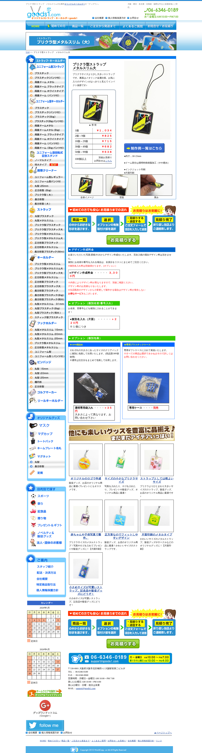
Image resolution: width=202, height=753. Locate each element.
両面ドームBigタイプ (46, 130)
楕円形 (46, 382)
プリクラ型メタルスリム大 (46, 238)
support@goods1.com (85, 688)
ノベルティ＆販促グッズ (46, 533)
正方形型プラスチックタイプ (46, 243)
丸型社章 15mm (46, 369)
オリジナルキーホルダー (75, 4)
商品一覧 (65, 741)
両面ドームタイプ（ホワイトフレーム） (46, 91)
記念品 (46, 511)
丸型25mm (46, 186)
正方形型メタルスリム (46, 247)
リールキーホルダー (46, 401)
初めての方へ (54, 741)
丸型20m (46, 373)
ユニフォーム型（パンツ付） (46, 181)
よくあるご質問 (99, 741)
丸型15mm (46, 329)
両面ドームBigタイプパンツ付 (46, 148)
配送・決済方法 (46, 572)
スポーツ (46, 496)
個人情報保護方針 (117, 18)
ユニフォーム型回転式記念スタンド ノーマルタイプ (46, 160)
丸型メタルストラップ (46, 220)
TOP (28, 52)
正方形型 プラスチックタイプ (46, 282)
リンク (159, 741)
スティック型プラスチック (46, 317)
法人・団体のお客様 (46, 542)
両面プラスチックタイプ (46, 73)
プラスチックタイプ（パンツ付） (46, 77)
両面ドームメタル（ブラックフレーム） (46, 134)
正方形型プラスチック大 (46, 286)
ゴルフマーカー (46, 393)
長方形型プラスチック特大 (46, 299)
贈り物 (46, 518)
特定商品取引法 (46, 584)
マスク (46, 426)
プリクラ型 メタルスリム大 (46, 268)
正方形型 (46, 347)
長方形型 (46, 199)
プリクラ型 (46, 225)
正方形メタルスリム (46, 277)
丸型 (46, 462)
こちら (108, 160)
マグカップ (46, 434)
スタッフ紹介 (46, 566)
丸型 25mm (46, 338)
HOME (43, 741)
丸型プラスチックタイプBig (46, 308)
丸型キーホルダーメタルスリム (46, 304)
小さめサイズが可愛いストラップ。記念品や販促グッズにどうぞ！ (85, 590)
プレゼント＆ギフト (46, 525)
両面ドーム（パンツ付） (46, 95)
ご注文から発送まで (80, 741)
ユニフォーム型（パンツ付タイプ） (46, 356)
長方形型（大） (46, 203)
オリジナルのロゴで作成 (86, 478)
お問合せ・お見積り (117, 741)
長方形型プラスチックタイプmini (46, 251)
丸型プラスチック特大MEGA (46, 313)
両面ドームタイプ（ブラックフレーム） (46, 86)
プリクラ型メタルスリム (46, 234)
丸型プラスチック (46, 216)
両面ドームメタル (46, 82)
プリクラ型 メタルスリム (46, 264)
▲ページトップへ (163, 732)
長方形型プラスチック (46, 290)
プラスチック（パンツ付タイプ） (46, 112)
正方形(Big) (46, 190)
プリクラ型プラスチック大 (46, 229)
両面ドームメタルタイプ (46, 125)
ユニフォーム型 (46, 177)
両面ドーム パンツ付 (46, 143)
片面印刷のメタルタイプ (157, 534)
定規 (46, 472)
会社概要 (99, 18)
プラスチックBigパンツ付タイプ (46, 121)
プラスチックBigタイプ (46, 117)
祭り (46, 503)
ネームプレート (46, 448)
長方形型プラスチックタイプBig (46, 295)
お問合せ (134, 18)
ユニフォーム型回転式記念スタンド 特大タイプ (46, 164)
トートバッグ (46, 441)
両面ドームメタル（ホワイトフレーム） (46, 139)
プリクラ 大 (46, 195)
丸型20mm (46, 334)
